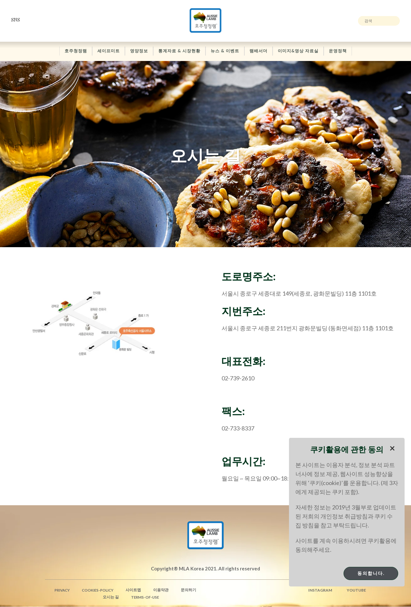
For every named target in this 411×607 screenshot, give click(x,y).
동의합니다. (371, 573)
